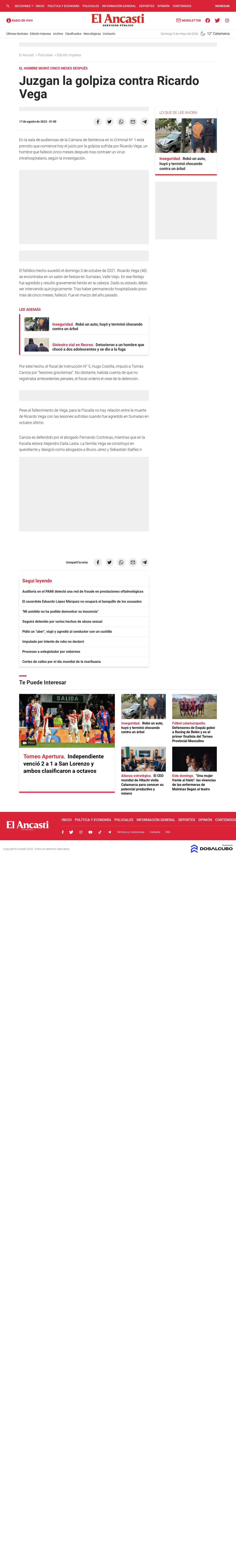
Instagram (81, 832)
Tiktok (100, 832)
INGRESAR (222, 5)
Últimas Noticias (17, 33)
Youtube (90, 832)
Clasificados (73, 33)
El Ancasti (27, 55)
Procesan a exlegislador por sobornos (51, 652)
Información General (119, 6)
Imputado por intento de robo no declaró (53, 642)
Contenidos (182, 6)
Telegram (109, 832)
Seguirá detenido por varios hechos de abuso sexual (62, 622)
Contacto (109, 33)
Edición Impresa (40, 33)
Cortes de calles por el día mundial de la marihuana (61, 662)
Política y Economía (63, 6)
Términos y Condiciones (130, 832)
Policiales (90, 6)
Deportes (146, 6)
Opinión (163, 6)
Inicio (40, 6)
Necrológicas (92, 33)
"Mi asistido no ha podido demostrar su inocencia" (60, 611)
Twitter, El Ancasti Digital (71, 832)
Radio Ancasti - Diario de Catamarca (19, 20)
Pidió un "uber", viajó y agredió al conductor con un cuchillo (67, 632)
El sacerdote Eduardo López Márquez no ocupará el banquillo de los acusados (82, 601)
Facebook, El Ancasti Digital (63, 832)
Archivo (58, 33)
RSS (168, 832)
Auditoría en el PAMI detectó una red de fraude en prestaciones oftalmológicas (82, 591)
